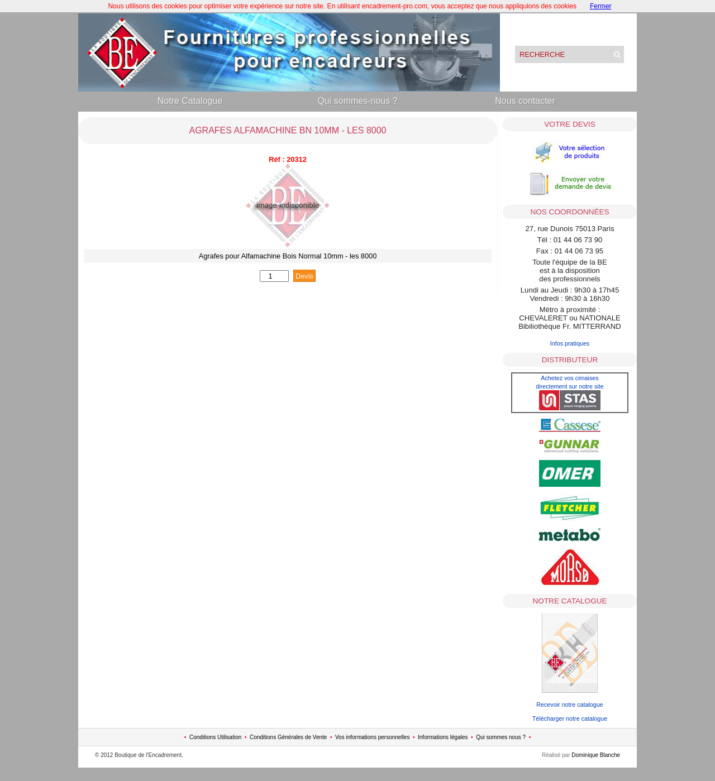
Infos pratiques (570, 343)
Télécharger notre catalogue (569, 718)
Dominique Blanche (595, 755)
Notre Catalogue (190, 101)
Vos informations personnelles (372, 737)
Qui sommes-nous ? (357, 101)
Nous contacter (525, 101)
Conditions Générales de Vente (288, 737)
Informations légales (443, 737)
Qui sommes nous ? (501, 737)
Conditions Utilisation (215, 737)
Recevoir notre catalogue (569, 704)
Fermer (601, 6)
